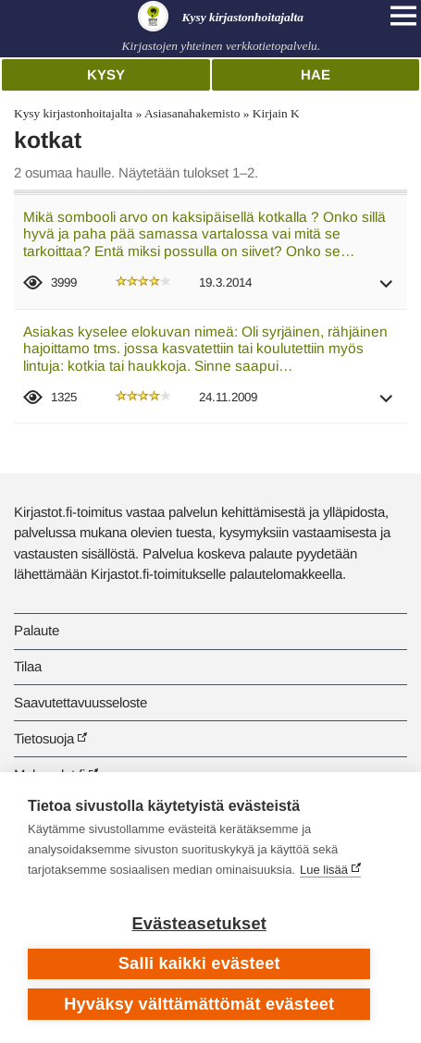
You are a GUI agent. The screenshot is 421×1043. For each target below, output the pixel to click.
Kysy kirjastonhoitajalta (73, 113)
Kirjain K (276, 113)
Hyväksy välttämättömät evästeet (199, 1004)
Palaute (36, 630)
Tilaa (28, 666)
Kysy (106, 74)
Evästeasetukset (199, 923)
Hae (315, 74)
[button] (387, 290)
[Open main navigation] (403, 16)
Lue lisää (324, 870)
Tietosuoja (44, 738)
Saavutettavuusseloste (80, 702)
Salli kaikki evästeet (199, 963)
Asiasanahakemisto (192, 113)
